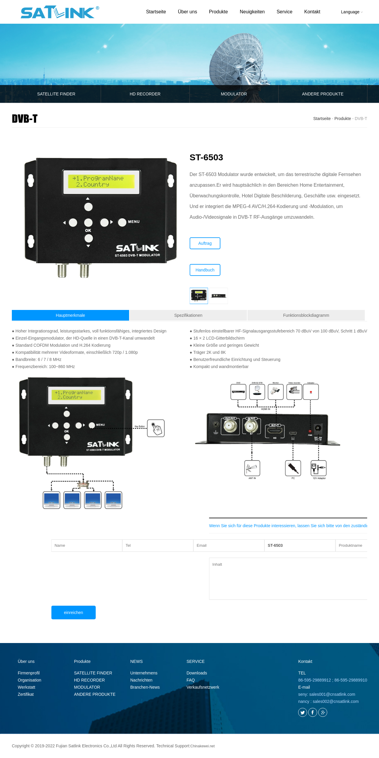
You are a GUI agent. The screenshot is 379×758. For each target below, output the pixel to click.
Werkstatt (26, 687)
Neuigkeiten (252, 11)
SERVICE (196, 661)
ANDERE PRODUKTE (322, 94)
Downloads (197, 673)
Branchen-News (145, 687)
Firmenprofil (29, 673)
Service (284, 11)
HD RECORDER (145, 94)
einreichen (92, 612)
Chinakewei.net (202, 746)
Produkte (218, 11)
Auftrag (207, 243)
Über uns (187, 11)
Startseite (156, 11)
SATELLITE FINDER (56, 94)
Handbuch (207, 270)
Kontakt (312, 11)
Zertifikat (26, 694)
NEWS (136, 661)
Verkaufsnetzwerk (203, 687)
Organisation (29, 680)
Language (352, 11)
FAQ (191, 680)
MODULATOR (234, 94)
